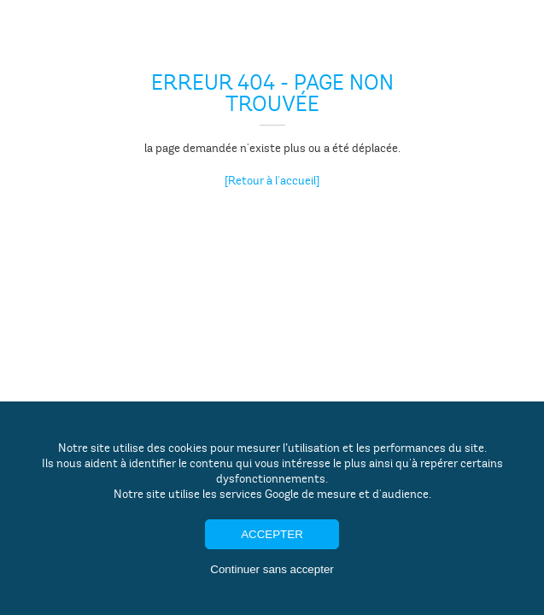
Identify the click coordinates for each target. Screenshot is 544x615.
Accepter (272, 534)
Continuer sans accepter (271, 569)
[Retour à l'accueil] (272, 180)
